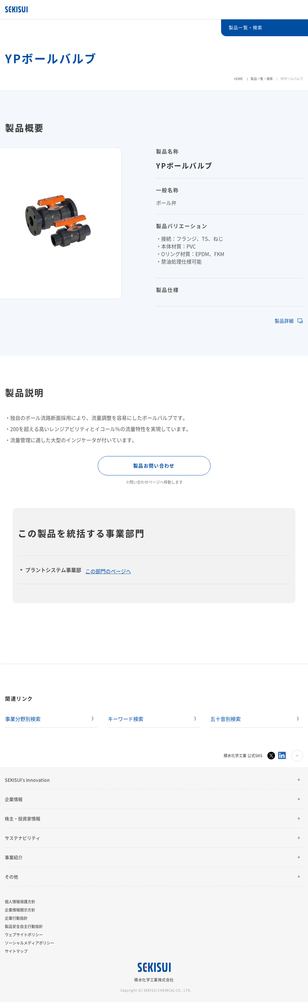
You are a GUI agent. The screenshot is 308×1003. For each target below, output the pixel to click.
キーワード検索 (125, 720)
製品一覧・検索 (262, 78)
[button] (154, 781)
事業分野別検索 (23, 720)
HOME (238, 78)
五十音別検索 (225, 720)
